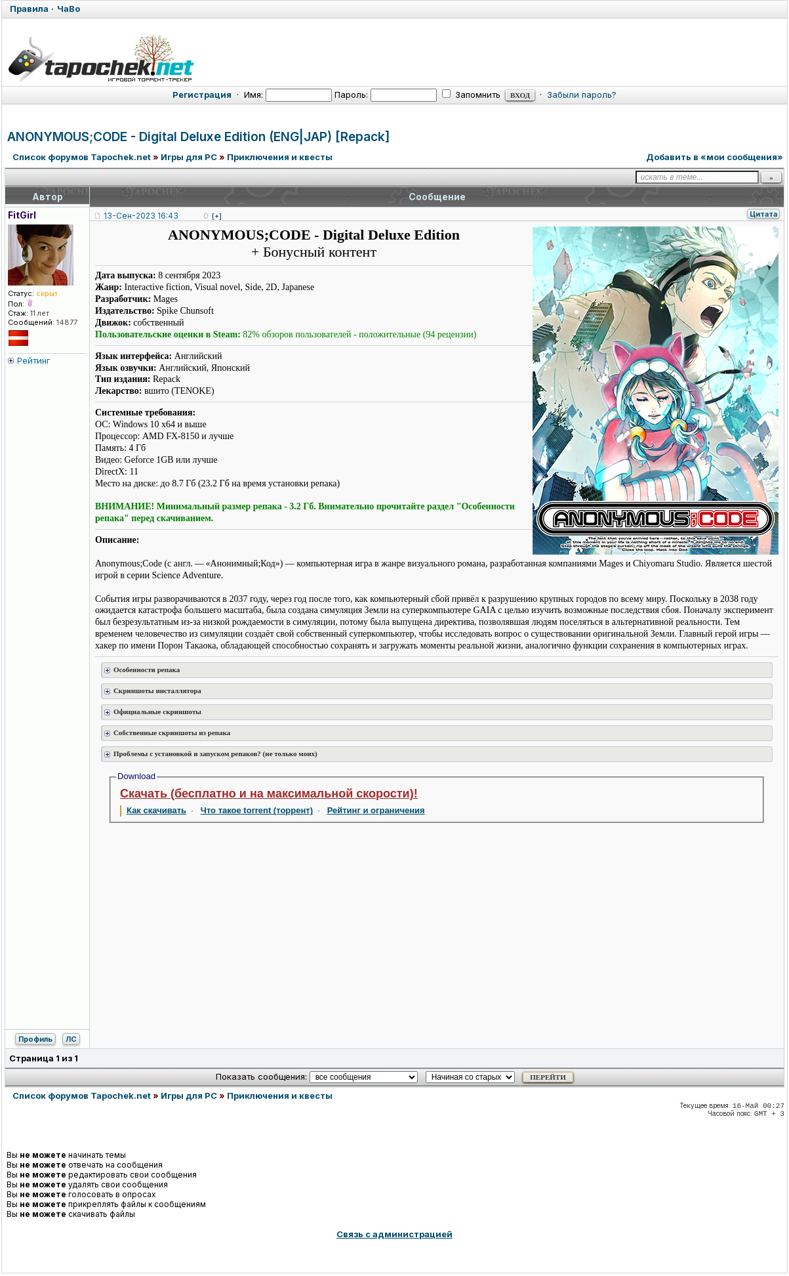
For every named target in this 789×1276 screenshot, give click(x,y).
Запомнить (471, 94)
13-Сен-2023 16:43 (141, 216)
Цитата (763, 214)
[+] (217, 216)
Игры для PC (189, 157)
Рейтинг (34, 360)
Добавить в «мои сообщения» (714, 157)
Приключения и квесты (280, 157)
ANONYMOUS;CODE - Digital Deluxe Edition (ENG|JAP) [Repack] (198, 136)
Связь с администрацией (394, 1234)
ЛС (71, 1039)
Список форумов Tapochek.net (81, 157)
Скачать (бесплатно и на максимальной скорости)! (269, 793)
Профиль (35, 1039)
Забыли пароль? (582, 94)
